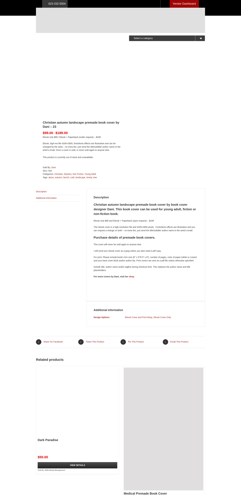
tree (95, 116)
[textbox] (167, 38)
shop (131, 215)
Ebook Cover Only (162, 256)
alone (51, 116)
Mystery (67, 113)
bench (66, 116)
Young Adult (90, 113)
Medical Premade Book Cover (145, 432)
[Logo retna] (120, 9)
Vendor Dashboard (184, 3)
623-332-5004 (55, 4)
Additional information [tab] (46, 137)
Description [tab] (41, 130)
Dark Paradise (48, 378)
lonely (89, 116)
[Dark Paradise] (77, 341)
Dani (53, 106)
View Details (77, 404)
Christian (58, 113)
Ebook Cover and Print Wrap (138, 256)
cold (72, 116)
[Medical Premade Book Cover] (163, 367)
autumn (58, 116)
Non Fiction (78, 113)
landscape (80, 116)
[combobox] (167, 37)
